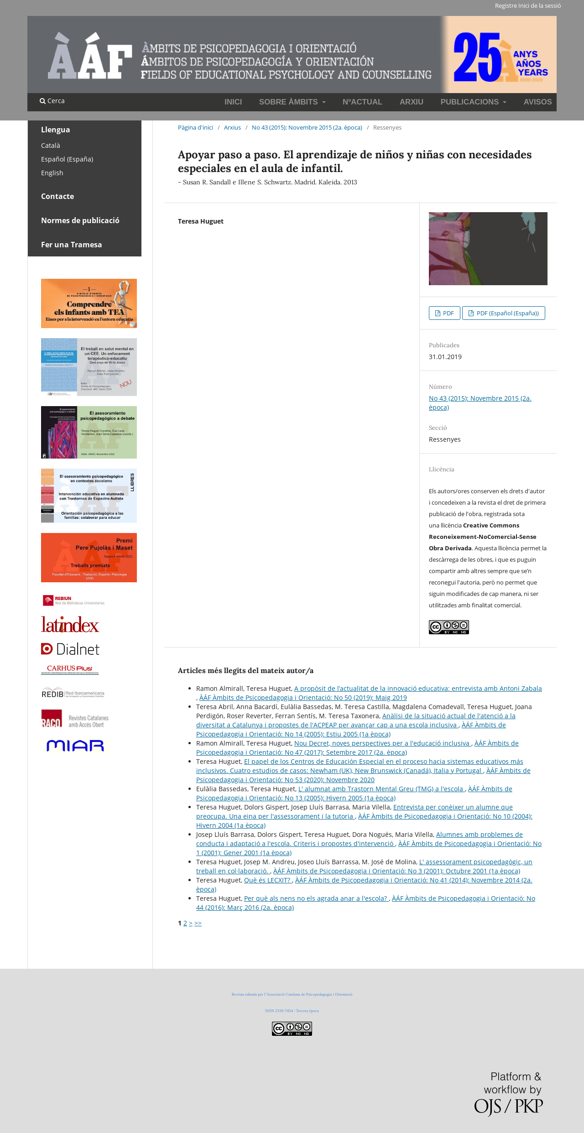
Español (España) (67, 159)
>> (198, 923)
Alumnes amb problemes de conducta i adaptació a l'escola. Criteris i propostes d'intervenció (359, 839)
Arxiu (411, 102)
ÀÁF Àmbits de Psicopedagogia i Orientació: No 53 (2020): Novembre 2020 (363, 775)
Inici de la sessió (539, 5)
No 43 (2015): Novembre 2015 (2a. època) (307, 127)
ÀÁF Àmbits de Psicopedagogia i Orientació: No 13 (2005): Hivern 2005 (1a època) (354, 793)
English (52, 172)
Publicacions (471, 102)
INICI (233, 102)
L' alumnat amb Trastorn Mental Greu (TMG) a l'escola (381, 788)
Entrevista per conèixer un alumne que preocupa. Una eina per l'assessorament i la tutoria (354, 811)
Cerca (52, 100)
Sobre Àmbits (289, 102)
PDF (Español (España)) (507, 313)
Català (50, 145)
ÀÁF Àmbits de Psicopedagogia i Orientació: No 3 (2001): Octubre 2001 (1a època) (396, 871)
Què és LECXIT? (268, 880)
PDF (448, 313)
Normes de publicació (80, 220)
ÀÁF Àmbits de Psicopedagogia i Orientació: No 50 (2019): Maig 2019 (303, 697)
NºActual (362, 102)
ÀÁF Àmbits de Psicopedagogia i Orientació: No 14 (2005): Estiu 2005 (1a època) (351, 729)
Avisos (538, 102)
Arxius (232, 127)
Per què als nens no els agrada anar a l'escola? (316, 898)
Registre (506, 5)
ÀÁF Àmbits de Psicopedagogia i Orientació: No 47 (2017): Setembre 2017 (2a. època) (357, 748)
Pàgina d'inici (195, 127)
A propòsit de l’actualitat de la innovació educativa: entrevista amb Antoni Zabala (418, 688)
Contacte (57, 196)
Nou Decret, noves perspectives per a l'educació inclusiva (382, 743)
